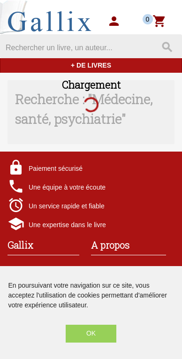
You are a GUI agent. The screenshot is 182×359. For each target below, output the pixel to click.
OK (91, 333)
